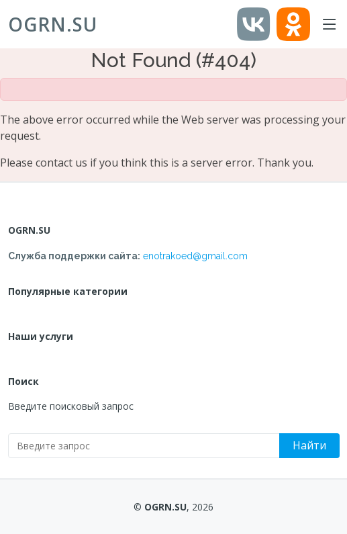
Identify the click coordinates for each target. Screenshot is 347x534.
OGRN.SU (52, 24)
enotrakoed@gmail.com (195, 256)
